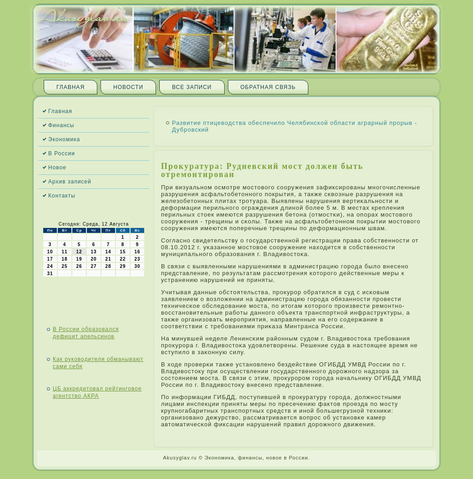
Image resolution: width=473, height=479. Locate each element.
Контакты (61, 196)
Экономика (64, 139)
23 (137, 259)
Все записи (191, 87)
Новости (128, 87)
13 (93, 251)
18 (64, 259)
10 (50, 251)
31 (50, 273)
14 (108, 251)
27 (93, 266)
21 (108, 259)
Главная (70, 87)
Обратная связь (268, 87)
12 (79, 251)
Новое (57, 167)
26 (79, 266)
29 (123, 266)
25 (64, 266)
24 (50, 266)
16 (137, 251)
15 (123, 251)
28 (108, 266)
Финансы (61, 125)
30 (137, 266)
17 (50, 259)
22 (123, 259)
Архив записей (69, 181)
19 (79, 259)
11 (64, 251)
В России (61, 153)
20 (93, 259)
